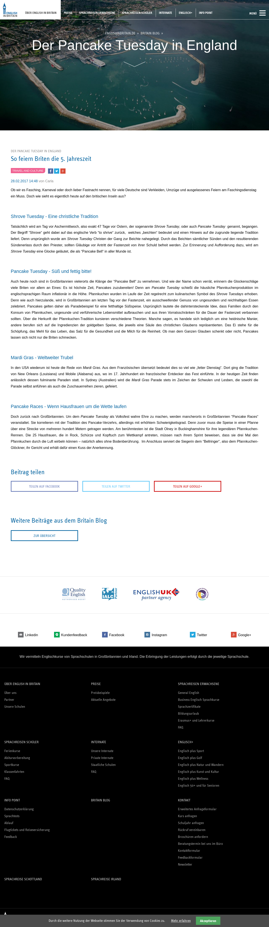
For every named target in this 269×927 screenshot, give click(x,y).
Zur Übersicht (41, 536)
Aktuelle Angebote (103, 699)
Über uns (10, 692)
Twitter (202, 635)
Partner (9, 699)
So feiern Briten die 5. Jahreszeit (51, 158)
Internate (165, 12)
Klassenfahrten (14, 771)
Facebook (116, 635)
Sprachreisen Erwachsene (97, 12)
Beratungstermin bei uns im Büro (200, 843)
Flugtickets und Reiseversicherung (27, 830)
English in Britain (10, 10)
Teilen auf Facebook (41, 486)
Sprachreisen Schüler (137, 12)
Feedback (10, 836)
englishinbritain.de (120, 33)
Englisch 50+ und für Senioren (198, 785)
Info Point (205, 12)
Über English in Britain (40, 12)
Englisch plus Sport (191, 751)
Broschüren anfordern (193, 836)
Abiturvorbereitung (17, 758)
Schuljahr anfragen (191, 823)
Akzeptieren (208, 921)
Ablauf (8, 823)
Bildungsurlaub (188, 713)
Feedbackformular (190, 857)
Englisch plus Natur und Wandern (201, 764)
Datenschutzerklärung (19, 809)
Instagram (159, 635)
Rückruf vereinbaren (191, 830)
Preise (68, 12)
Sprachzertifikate (189, 706)
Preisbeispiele (100, 692)
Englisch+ (185, 12)
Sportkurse (11, 764)
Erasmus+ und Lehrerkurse (196, 720)
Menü (257, 13)
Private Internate (102, 758)
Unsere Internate (102, 751)
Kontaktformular (189, 850)
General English (188, 692)
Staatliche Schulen (103, 764)
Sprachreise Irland (106, 879)
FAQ (180, 727)
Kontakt (184, 800)
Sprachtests (11, 816)
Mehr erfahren (181, 921)
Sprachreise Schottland (23, 879)
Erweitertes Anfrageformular (197, 809)
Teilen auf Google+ (172, 486)
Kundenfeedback (74, 635)
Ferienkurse (12, 751)
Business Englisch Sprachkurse (198, 699)
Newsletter (185, 864)
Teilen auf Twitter (106, 486)
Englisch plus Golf (190, 758)
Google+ (244, 635)
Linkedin (31, 635)
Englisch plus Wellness (193, 778)
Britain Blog (150, 33)
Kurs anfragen (187, 816)
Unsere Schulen (14, 706)
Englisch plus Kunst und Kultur (198, 771)
